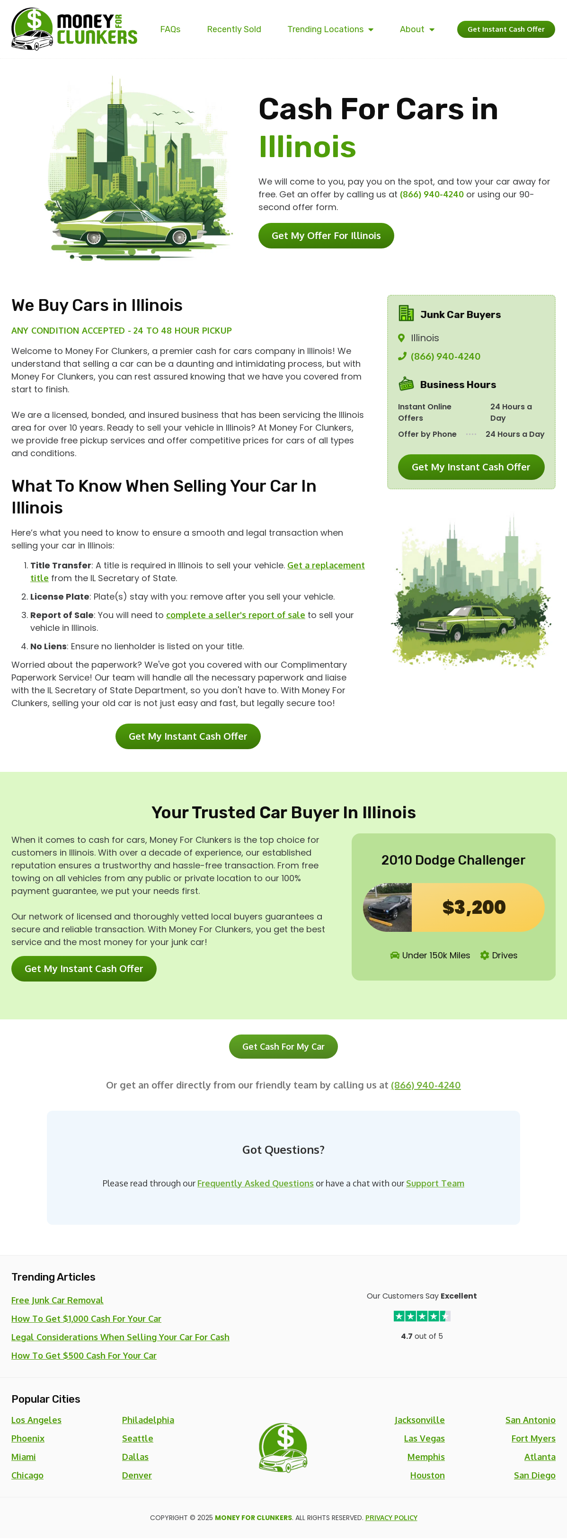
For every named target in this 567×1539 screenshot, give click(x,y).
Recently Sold (226, 29)
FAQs (168, 29)
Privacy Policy (391, 1518)
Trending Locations (318, 29)
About (400, 29)
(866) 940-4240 (432, 194)
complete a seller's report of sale (235, 615)
